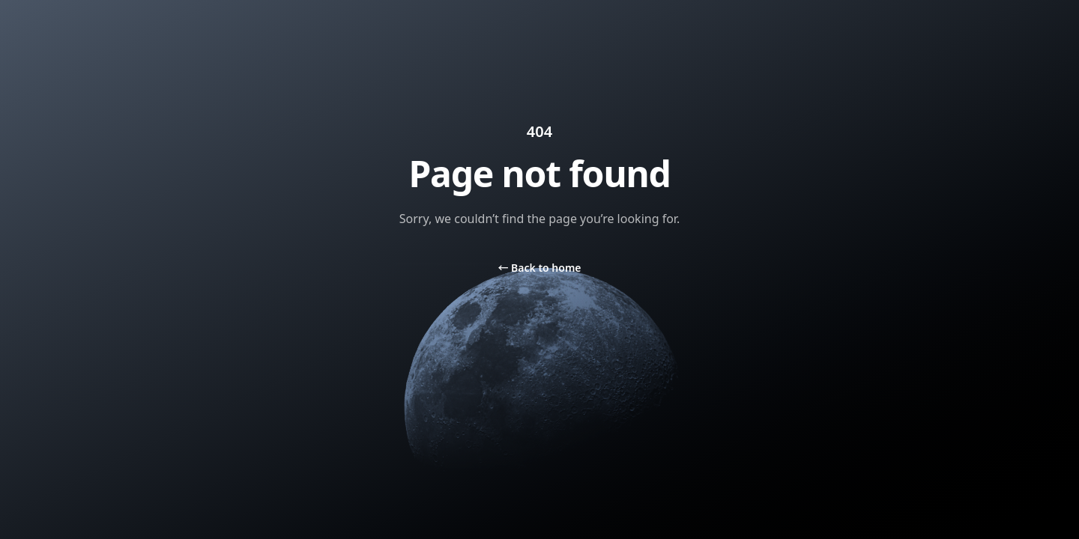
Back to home (539, 268)
